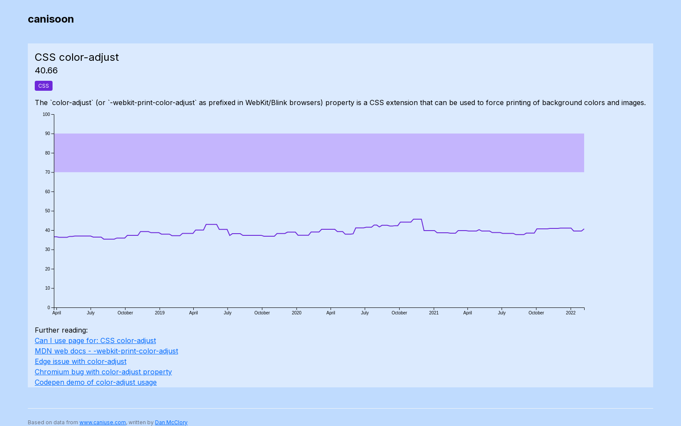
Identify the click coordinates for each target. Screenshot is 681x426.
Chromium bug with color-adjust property (103, 371)
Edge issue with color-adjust (80, 361)
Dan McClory (171, 422)
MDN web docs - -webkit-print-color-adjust (106, 351)
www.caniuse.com (102, 422)
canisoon (51, 19)
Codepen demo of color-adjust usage (96, 382)
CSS (43, 86)
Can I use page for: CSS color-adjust (95, 340)
